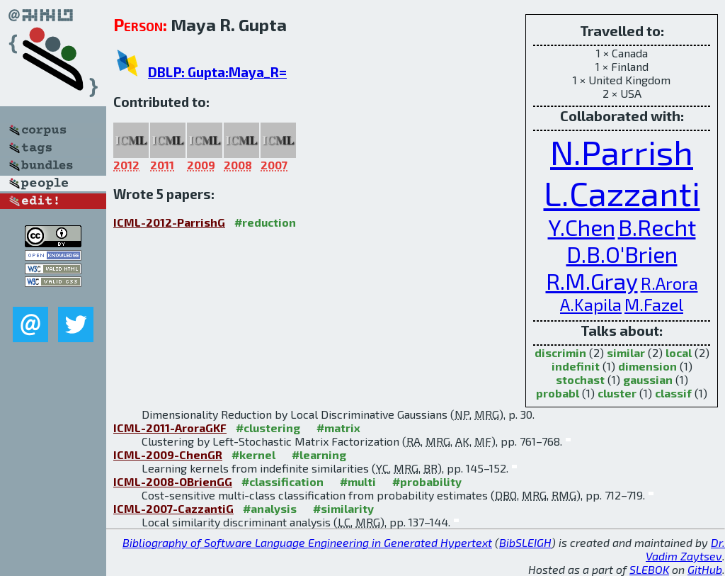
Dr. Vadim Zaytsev (685, 549)
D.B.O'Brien (622, 253)
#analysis (270, 508)
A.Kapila (591, 304)
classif (673, 393)
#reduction (265, 222)
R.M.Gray (592, 280)
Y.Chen (581, 226)
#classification (282, 481)
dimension (647, 366)
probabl (557, 393)
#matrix (338, 427)
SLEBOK (649, 569)
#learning (319, 454)
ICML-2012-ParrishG (169, 222)
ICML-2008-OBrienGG (172, 481)
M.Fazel (653, 304)
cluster (617, 393)
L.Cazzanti (622, 192)
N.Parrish (621, 151)
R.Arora (669, 283)
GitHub (704, 569)
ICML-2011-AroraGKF (170, 427)
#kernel (253, 454)
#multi (358, 481)
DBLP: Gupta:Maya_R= (217, 72)
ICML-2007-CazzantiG (173, 508)
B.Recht (657, 226)
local (679, 352)
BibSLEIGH (525, 542)
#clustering (268, 427)
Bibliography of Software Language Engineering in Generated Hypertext (307, 542)
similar (626, 352)
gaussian (648, 379)
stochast (580, 379)
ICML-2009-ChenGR (167, 454)
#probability (427, 481)
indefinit (576, 366)
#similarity (343, 508)
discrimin (560, 352)
